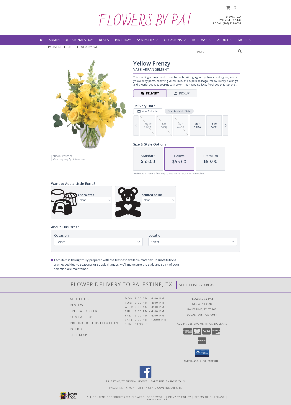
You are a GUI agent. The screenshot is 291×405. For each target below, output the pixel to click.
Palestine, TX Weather (125, 387)
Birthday (123, 40)
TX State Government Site (163, 387)
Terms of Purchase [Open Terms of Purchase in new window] (210, 397)
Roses (104, 40)
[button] (231, 7)
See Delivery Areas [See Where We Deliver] (197, 285)
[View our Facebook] (145, 376)
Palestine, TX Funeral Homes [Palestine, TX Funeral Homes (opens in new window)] (127, 381)
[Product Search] (216, 51)
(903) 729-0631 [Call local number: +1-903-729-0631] (232, 23)
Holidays (202, 40)
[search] (240, 51)
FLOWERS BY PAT (146, 21)
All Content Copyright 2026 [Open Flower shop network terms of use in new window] (109, 397)
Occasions (175, 40)
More (245, 40)
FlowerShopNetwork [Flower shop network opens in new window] (148, 397)
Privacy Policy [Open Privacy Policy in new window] (179, 397)
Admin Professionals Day (71, 40)
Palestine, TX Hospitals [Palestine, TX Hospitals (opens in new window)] (168, 381)
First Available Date (179, 111)
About (225, 40)
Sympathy (147, 40)
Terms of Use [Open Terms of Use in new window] (157, 399)
